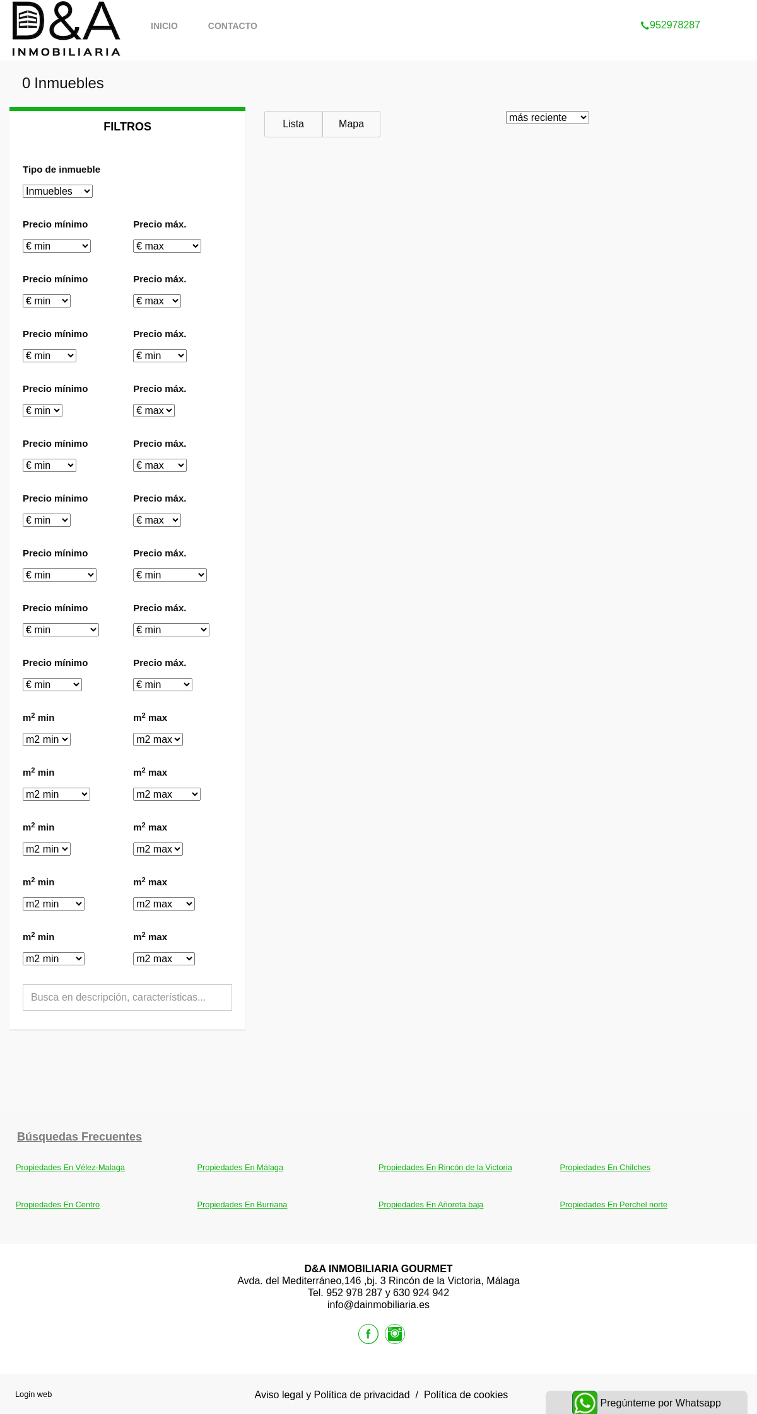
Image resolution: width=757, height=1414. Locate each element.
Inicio (164, 26)
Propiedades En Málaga (240, 1167)
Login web (33, 1394)
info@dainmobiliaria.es (378, 1304)
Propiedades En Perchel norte (614, 1204)
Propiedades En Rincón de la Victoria (445, 1167)
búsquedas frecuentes (79, 1136)
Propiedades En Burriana (242, 1204)
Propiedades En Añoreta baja (430, 1204)
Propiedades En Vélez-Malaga (70, 1167)
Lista (293, 123)
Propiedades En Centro (58, 1204)
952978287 (670, 9)
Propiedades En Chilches (605, 1167)
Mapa (351, 123)
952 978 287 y (359, 1292)
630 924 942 (421, 1292)
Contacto (232, 26)
